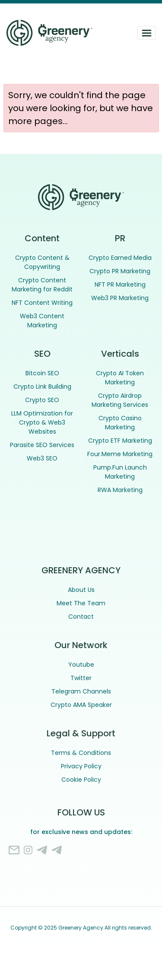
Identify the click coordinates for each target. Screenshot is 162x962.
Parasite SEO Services (42, 445)
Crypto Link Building (42, 386)
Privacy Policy (81, 766)
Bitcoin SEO (42, 373)
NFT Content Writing (42, 302)
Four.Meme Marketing (119, 454)
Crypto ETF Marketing (120, 440)
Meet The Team (81, 603)
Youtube (81, 664)
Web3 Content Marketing (42, 320)
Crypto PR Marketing (119, 271)
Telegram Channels (81, 691)
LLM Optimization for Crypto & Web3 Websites (42, 422)
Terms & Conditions (81, 752)
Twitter (81, 678)
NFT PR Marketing (120, 284)
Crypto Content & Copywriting (42, 262)
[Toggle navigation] (146, 33)
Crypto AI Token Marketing (120, 378)
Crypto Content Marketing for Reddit (42, 285)
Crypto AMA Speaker (81, 704)
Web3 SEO (42, 458)
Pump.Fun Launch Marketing (120, 472)
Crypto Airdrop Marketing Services (120, 400)
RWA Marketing (120, 490)
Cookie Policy (81, 779)
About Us (81, 589)
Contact (81, 616)
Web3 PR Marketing (120, 298)
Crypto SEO (42, 400)
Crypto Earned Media (120, 257)
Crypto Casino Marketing (120, 422)
